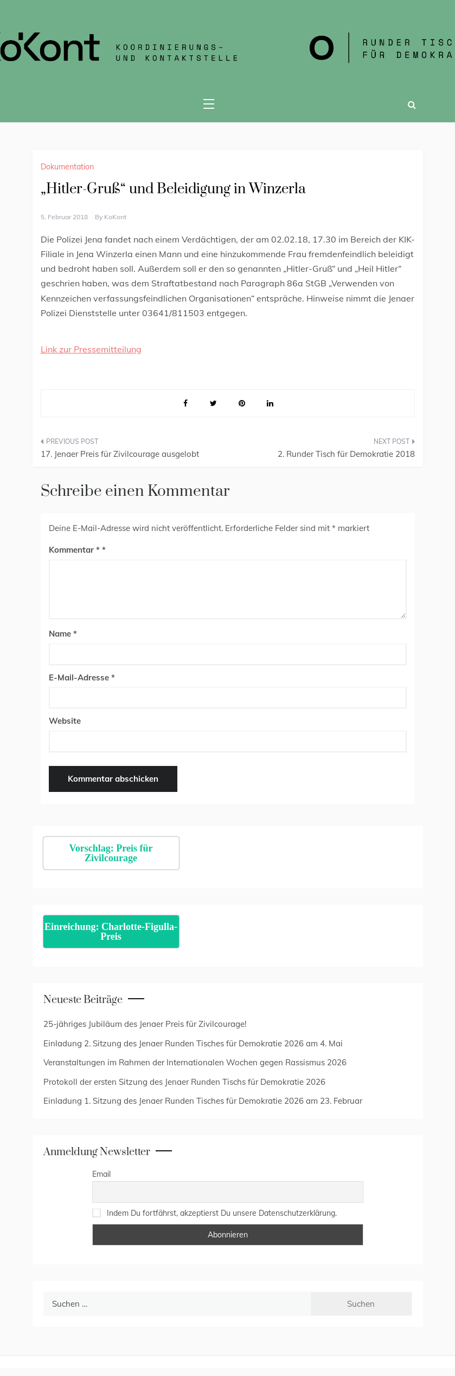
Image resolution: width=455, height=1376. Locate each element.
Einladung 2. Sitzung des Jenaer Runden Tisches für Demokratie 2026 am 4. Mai (193, 1043)
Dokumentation (67, 167)
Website (65, 721)
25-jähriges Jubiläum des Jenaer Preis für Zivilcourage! (144, 1024)
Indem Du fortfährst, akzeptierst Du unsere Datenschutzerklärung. (222, 1213)
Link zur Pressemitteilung (91, 349)
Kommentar (74, 550)
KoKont (115, 217)
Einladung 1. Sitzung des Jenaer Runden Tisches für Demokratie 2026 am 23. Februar (202, 1101)
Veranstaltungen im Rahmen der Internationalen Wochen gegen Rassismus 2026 (195, 1062)
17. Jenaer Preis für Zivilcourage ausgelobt (120, 454)
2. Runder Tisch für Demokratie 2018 (346, 454)
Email (101, 1174)
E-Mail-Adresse (82, 677)
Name (63, 633)
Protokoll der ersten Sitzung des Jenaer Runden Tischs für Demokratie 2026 (184, 1082)
